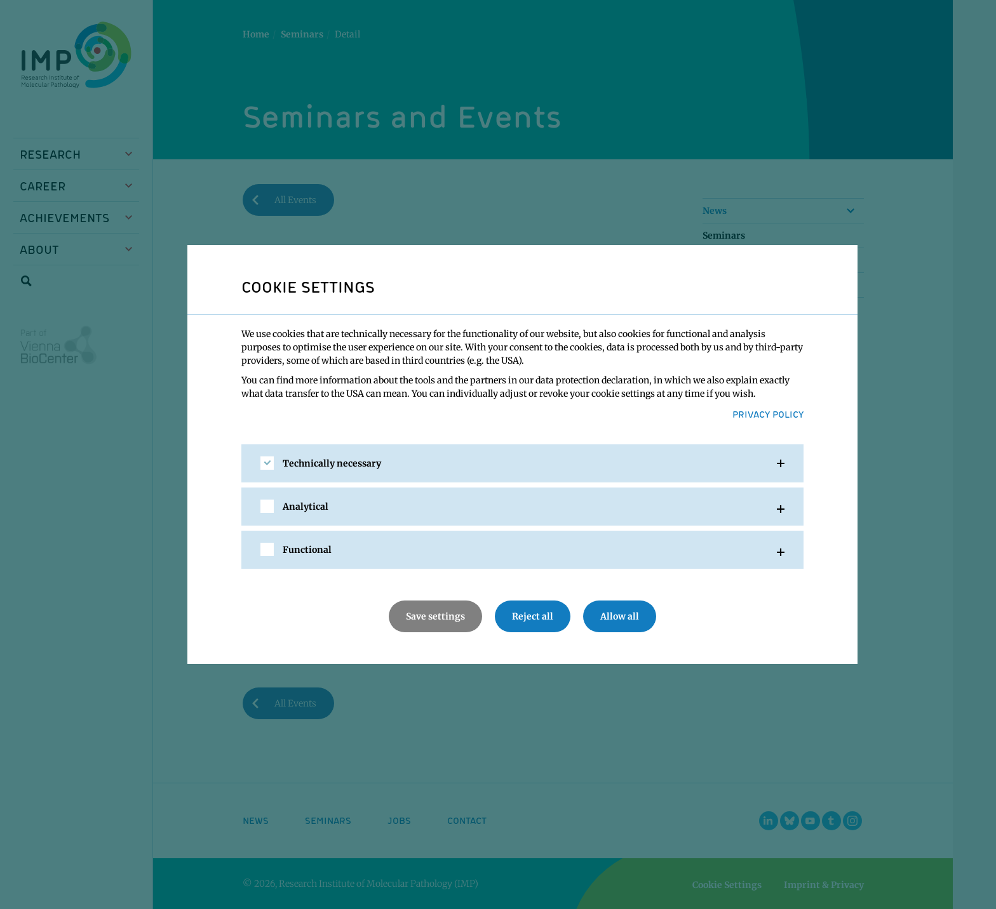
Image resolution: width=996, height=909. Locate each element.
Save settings (435, 616)
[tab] (522, 463)
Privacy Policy (768, 414)
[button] (522, 463)
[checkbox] (267, 463)
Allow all (619, 616)
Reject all (532, 616)
